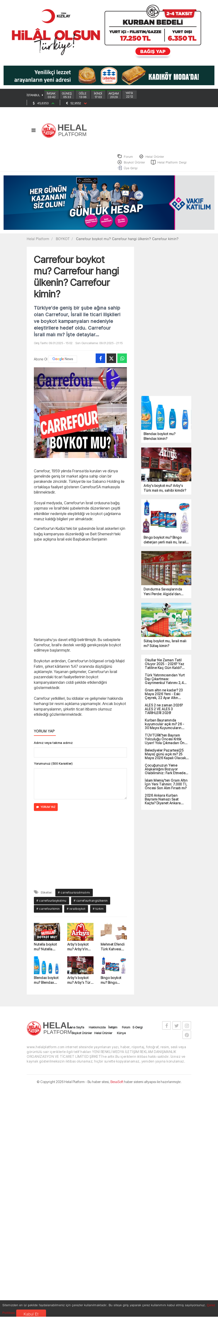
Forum (126, 1030)
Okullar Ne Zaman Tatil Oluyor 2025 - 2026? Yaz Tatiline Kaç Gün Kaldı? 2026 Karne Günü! (164, 667)
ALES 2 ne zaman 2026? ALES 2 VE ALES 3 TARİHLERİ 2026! (164, 712)
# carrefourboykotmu (51, 904)
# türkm (98, 912)
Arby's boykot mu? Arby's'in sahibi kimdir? (78, 950)
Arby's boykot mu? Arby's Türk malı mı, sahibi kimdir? (80, 983)
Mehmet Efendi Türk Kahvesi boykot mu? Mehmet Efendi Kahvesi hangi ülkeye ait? (113, 950)
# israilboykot (76, 912)
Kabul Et (31, 1314)
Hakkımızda (97, 1030)
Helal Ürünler (103, 1036)
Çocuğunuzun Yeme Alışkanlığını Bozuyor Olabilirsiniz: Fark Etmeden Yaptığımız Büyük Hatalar (166, 772)
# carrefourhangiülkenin (91, 904)
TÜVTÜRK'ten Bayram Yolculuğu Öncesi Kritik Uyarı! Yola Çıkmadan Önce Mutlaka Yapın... (167, 742)
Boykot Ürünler (82, 1036)
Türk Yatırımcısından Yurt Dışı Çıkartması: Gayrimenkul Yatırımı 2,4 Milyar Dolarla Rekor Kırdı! (165, 682)
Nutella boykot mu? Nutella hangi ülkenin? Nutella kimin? (45, 950)
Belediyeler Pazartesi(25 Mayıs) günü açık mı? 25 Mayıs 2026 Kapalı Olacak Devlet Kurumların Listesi (165, 757)
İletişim (112, 1030)
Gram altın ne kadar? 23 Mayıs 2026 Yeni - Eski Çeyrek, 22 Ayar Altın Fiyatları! (164, 697)
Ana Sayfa (77, 1030)
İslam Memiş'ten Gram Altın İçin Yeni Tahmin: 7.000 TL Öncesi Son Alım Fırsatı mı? (166, 787)
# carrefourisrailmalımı (74, 896)
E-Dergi (137, 1030)
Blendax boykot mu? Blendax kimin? (46, 983)
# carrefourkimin (48, 912)
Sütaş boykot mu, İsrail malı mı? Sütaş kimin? (165, 646)
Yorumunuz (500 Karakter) (53, 767)
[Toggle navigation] (33, 133)
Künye (121, 1036)
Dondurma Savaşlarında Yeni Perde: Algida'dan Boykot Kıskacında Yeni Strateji (163, 595)
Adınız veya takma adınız (53, 746)
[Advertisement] (80, 592)
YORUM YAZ (45, 810)
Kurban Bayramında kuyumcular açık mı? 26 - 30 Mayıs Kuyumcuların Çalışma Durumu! (164, 727)
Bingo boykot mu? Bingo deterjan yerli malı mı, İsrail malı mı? (111, 983)
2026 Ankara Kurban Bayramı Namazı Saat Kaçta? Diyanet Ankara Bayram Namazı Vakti (163, 802)
